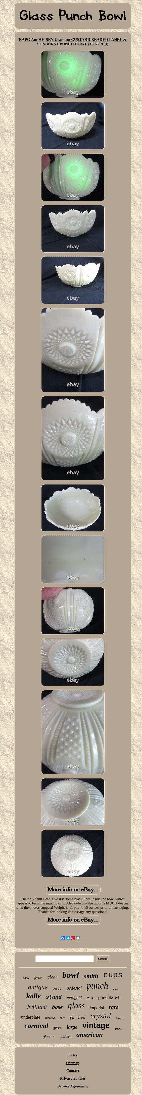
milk (90, 998)
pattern (66, 1037)
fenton (38, 978)
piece (57, 988)
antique (38, 987)
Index (72, 1055)
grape (118, 1028)
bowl (70, 975)
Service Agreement (73, 1086)
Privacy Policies (72, 1078)
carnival (36, 1026)
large (72, 1027)
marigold (74, 998)
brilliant (37, 1007)
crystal (100, 1015)
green (57, 1028)
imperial (97, 1008)
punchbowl (108, 997)
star (62, 1018)
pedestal (74, 988)
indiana (50, 1018)
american (89, 1035)
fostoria (120, 1018)
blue (115, 989)
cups (113, 975)
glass (76, 1005)
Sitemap (72, 1063)
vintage (96, 1025)
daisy (26, 978)
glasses (49, 1037)
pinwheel (77, 1017)
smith (91, 976)
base (57, 1007)
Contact (72, 1071)
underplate (30, 1017)
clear (52, 977)
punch (97, 986)
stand (54, 997)
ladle (33, 996)
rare (113, 1007)
